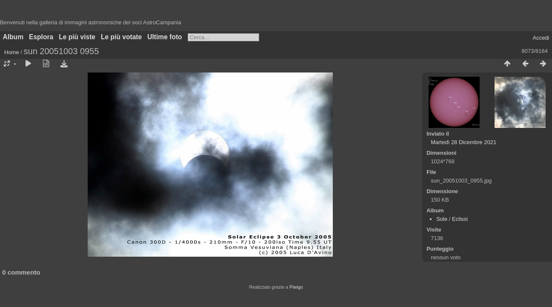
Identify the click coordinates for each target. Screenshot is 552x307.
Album (13, 37)
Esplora (41, 37)
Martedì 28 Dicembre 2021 (463, 142)
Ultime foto (164, 37)
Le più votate (121, 37)
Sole (441, 219)
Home (11, 52)
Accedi (540, 38)
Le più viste (77, 37)
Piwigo (296, 287)
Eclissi (460, 219)
